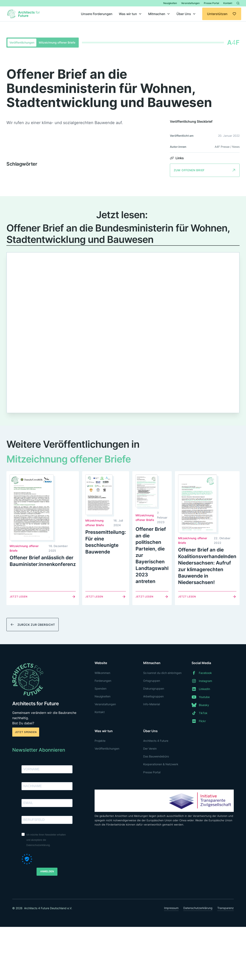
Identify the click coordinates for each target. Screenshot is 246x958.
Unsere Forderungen (96, 14)
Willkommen (102, 673)
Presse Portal (211, 3)
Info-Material (151, 704)
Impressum (171, 908)
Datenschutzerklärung (197, 908)
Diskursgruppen (153, 688)
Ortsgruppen (151, 680)
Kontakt (227, 3)
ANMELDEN (47, 871)
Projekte (100, 740)
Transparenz (225, 908)
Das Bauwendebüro (156, 756)
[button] (130, 13)
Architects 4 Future (155, 740)
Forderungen (103, 680)
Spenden (100, 688)
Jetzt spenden (26, 732)
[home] (24, 13)
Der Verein (150, 748)
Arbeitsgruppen (153, 696)
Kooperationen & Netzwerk (160, 764)
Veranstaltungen (190, 3)
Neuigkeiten (170, 3)
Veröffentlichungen (107, 748)
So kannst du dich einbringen (162, 673)
